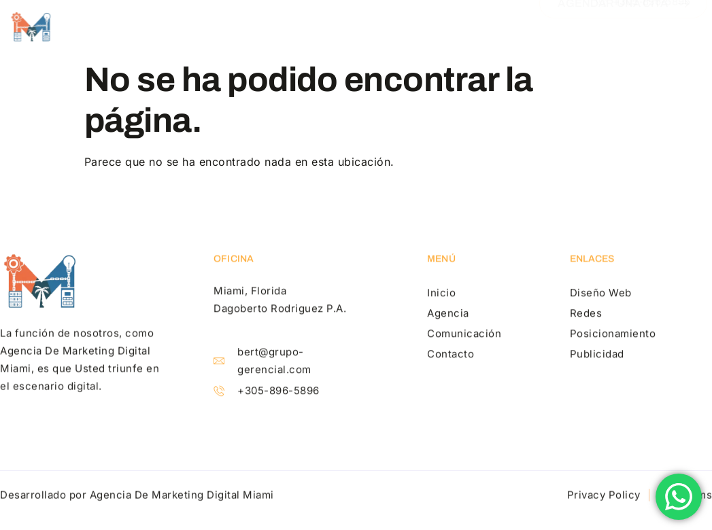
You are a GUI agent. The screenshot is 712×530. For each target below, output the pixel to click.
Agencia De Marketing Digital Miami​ (182, 495)
